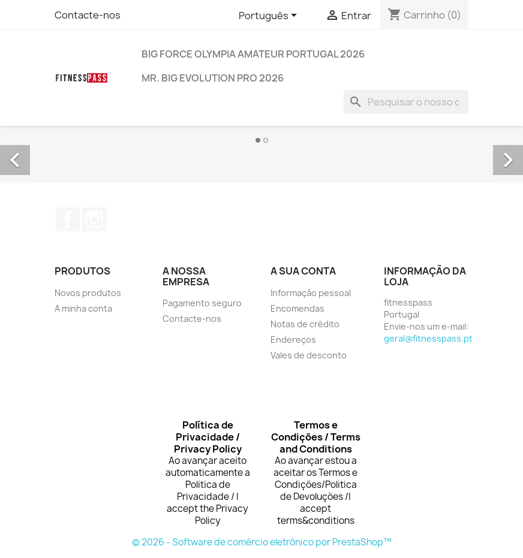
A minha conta (83, 308)
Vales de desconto (308, 355)
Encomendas (297, 308)
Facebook (68, 219)
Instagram (94, 219)
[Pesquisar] (406, 102)
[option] (261, 147)
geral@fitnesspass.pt (428, 338)
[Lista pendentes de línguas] (270, 16)
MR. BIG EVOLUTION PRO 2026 (213, 78)
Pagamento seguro (202, 303)
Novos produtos (88, 292)
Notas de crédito (304, 324)
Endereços (293, 339)
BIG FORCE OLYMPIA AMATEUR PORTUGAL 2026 (253, 54)
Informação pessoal (310, 292)
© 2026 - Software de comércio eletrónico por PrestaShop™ (262, 542)
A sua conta (303, 271)
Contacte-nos (88, 15)
